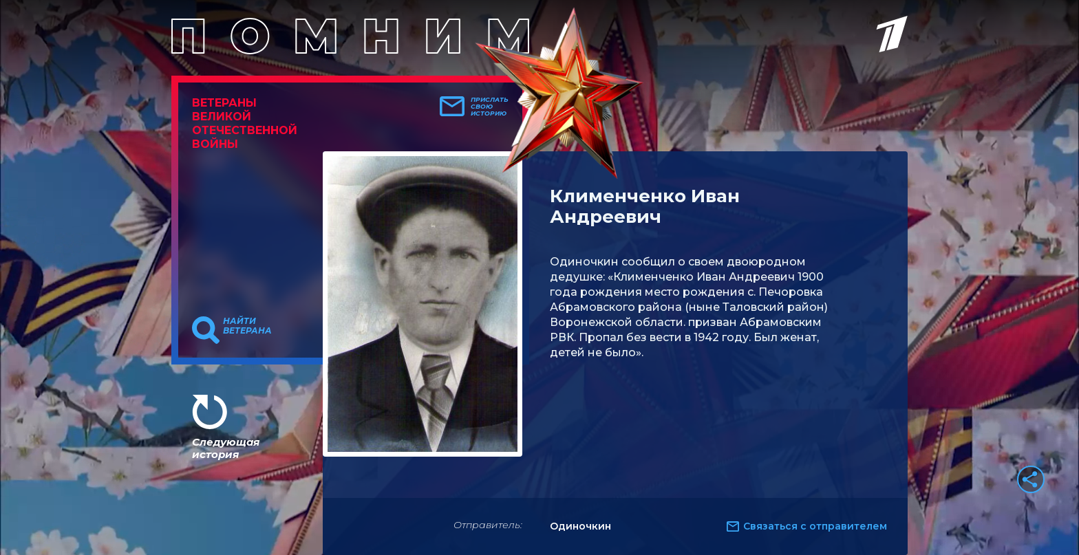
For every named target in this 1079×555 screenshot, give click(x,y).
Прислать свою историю (490, 106)
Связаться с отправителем (815, 526)
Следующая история (225, 448)
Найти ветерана (247, 326)
